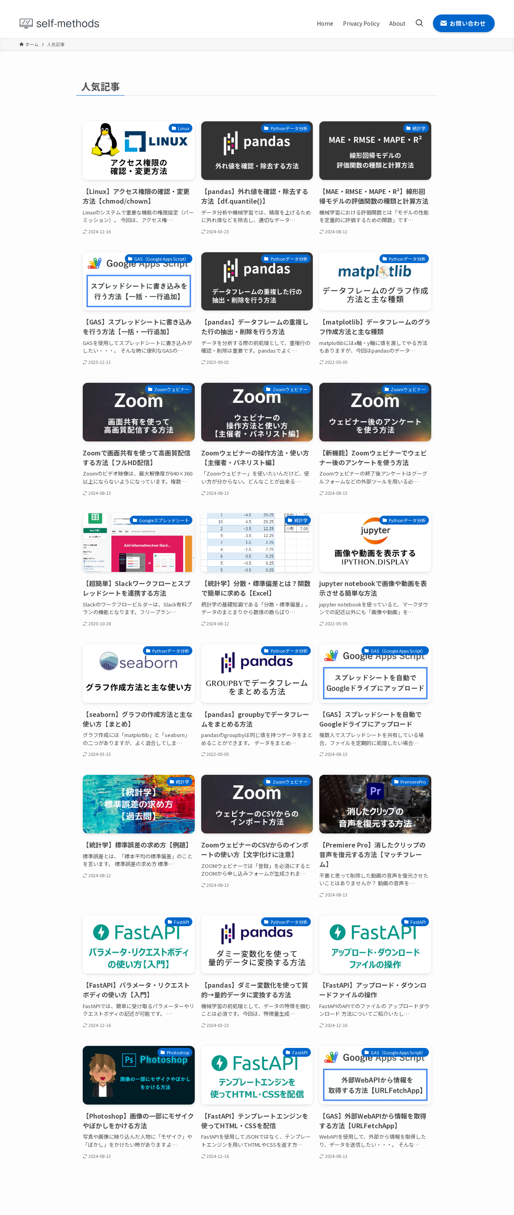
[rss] (479, 4)
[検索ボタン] (419, 23)
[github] (468, 4)
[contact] (489, 4)
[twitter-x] (458, 4)
